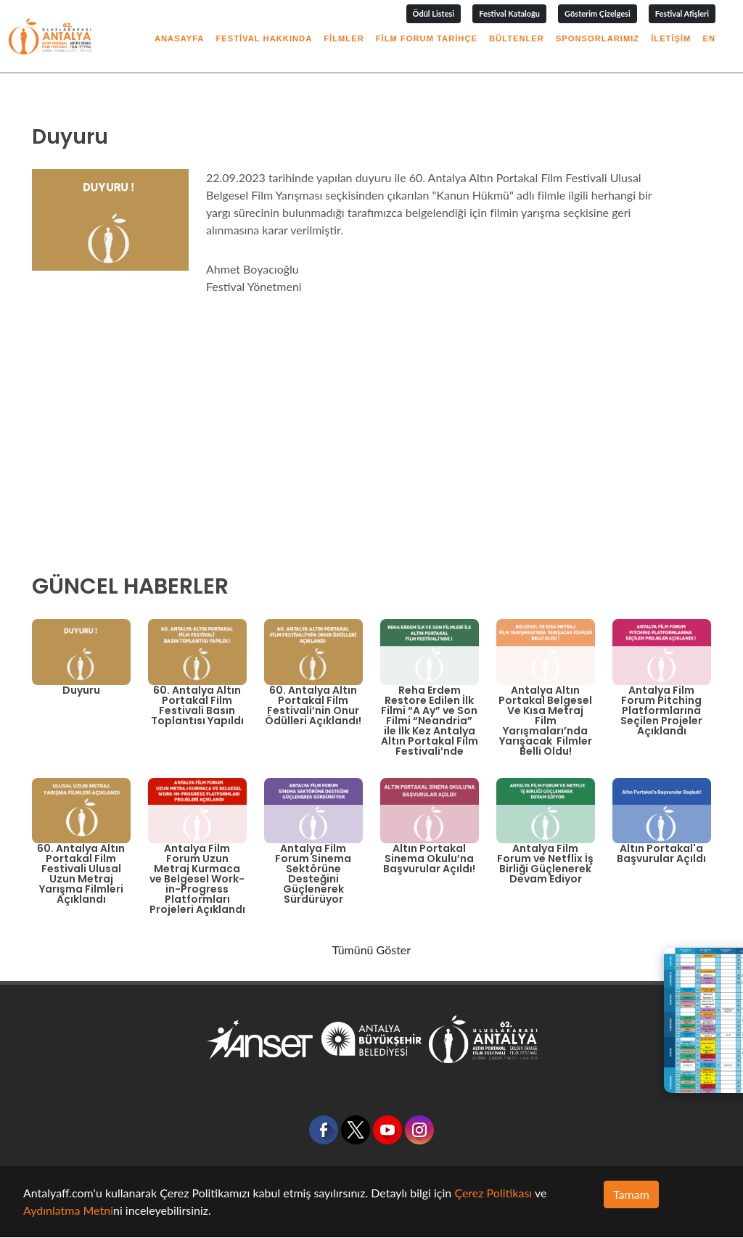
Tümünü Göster (371, 949)
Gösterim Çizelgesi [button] (598, 13)
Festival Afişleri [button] (682, 13)
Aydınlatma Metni (68, 1210)
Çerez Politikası (493, 1193)
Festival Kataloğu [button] (509, 13)
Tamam (631, 1194)
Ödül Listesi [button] (434, 13)
